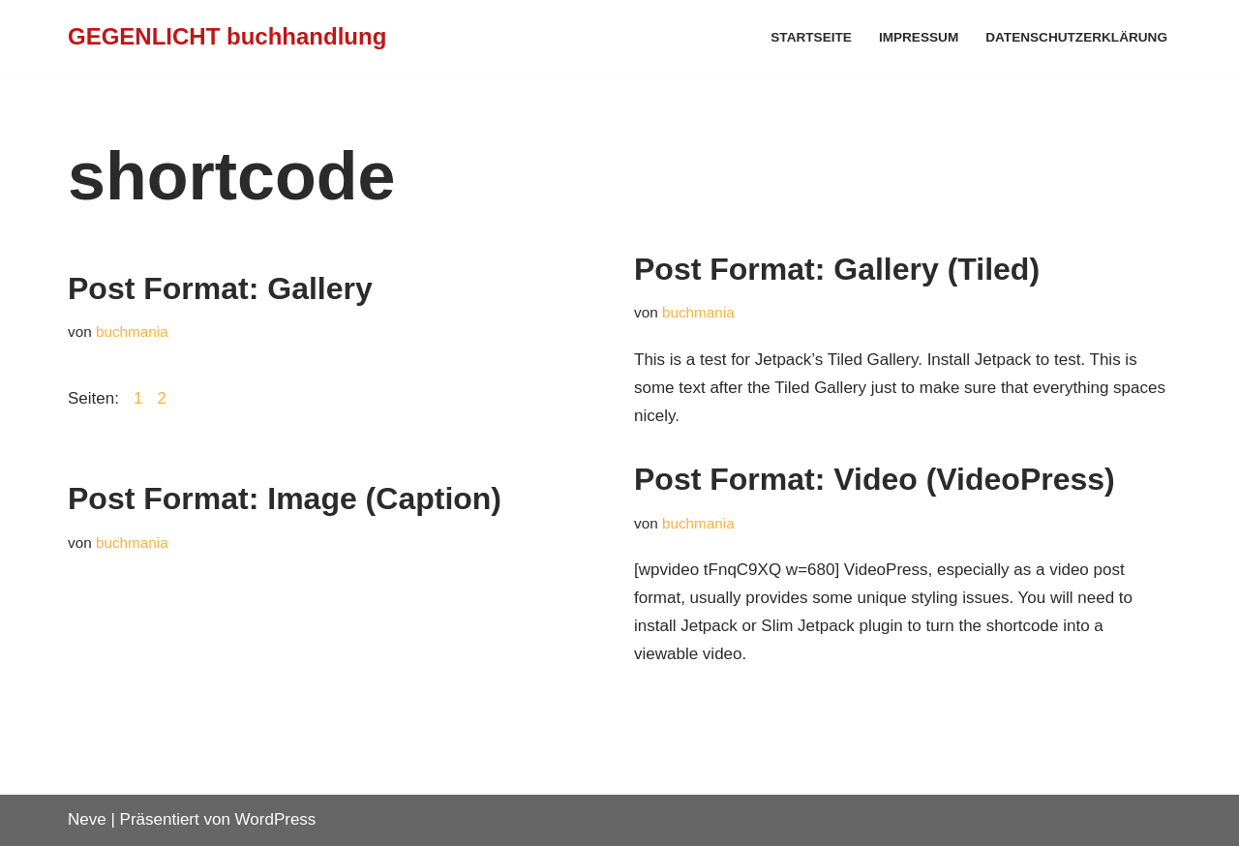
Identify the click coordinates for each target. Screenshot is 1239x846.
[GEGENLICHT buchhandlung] (227, 37)
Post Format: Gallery (220, 288)
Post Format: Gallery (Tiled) (837, 269)
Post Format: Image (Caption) (284, 498)
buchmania (132, 331)
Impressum (918, 37)
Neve (87, 819)
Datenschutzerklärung (1076, 37)
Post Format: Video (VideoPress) (874, 479)
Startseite (811, 37)
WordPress (276, 819)
